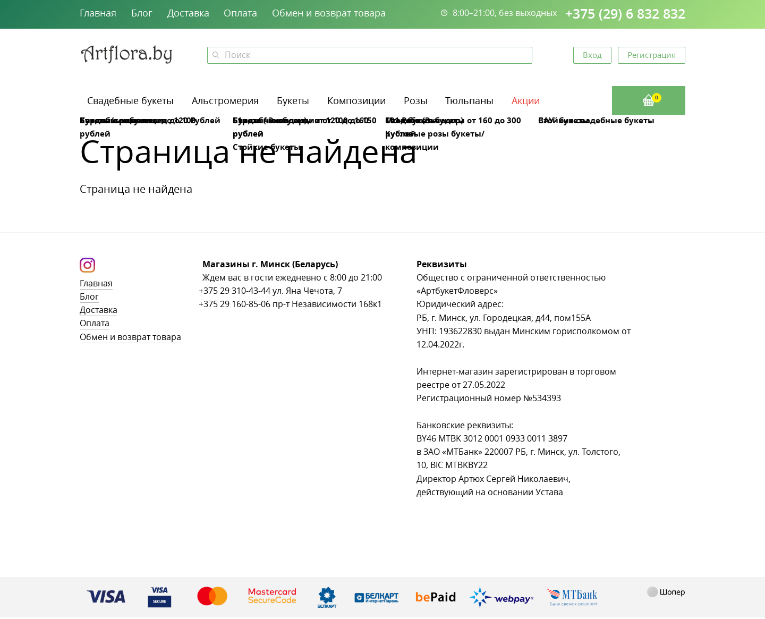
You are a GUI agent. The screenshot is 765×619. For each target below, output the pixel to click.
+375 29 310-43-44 (234, 290)
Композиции (356, 100)
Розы (416, 100)
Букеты (293, 100)
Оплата (240, 12)
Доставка (188, 12)
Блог (141, 12)
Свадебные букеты (130, 100)
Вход (592, 54)
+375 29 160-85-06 (234, 304)
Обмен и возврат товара (329, 12)
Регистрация (651, 54)
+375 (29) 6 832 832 (625, 14)
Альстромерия (225, 100)
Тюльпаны (469, 100)
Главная (98, 12)
